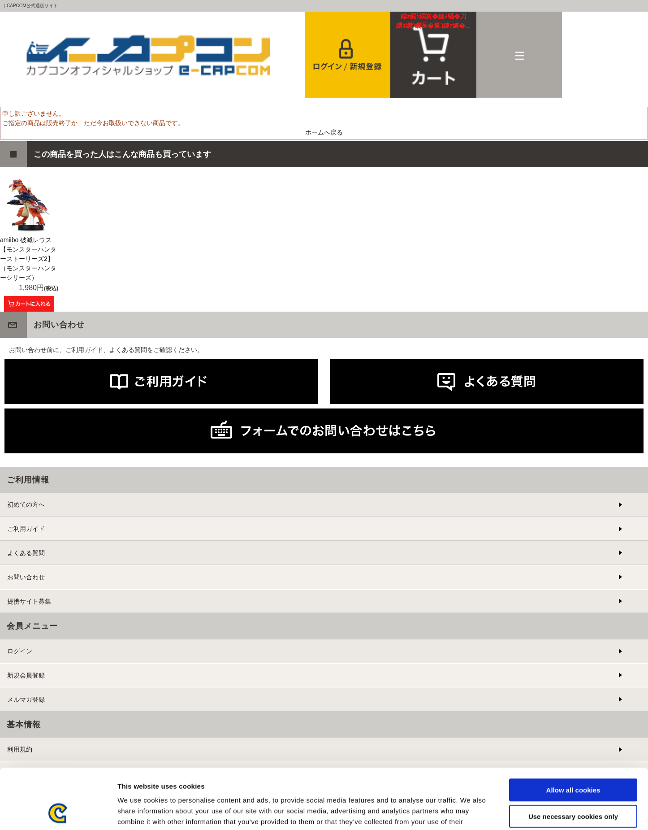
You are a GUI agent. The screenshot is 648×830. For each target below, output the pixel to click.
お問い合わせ (26, 577)
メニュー (519, 55)
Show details (470, 812)
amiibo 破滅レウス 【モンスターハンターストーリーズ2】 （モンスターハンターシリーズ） (28, 258)
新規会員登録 (26, 675)
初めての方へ (26, 504)
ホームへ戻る (324, 132)
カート (433, 21)
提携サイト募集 (29, 601)
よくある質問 (26, 552)
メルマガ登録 (26, 699)
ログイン (19, 651)
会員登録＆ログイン (348, 55)
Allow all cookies (573, 733)
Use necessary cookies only (573, 760)
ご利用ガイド (26, 528)
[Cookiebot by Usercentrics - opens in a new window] (58, 812)
